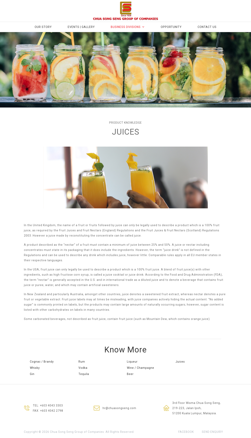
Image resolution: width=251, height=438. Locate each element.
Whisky (35, 367)
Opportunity (171, 27)
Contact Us (207, 27)
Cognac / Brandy (42, 361)
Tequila (83, 374)
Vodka (82, 367)
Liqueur (132, 361)
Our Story (43, 27)
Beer (130, 374)
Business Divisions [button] (128, 27)
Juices (180, 361)
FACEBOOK (186, 431)
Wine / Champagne (140, 367)
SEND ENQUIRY (212, 431)
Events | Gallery (81, 27)
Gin (32, 374)
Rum (81, 361)
